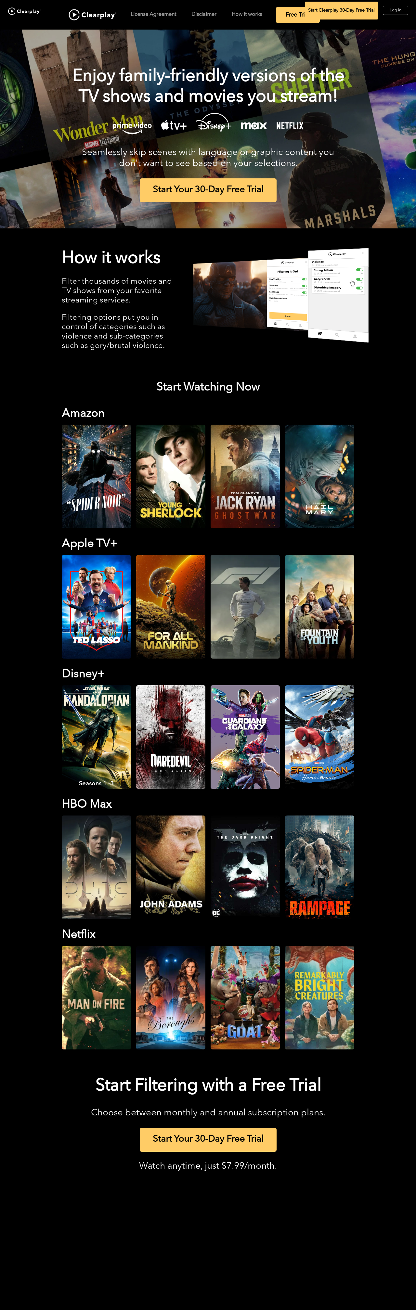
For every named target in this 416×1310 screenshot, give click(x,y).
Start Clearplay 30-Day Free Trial (341, 10)
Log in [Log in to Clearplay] (395, 10)
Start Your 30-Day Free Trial (208, 190)
